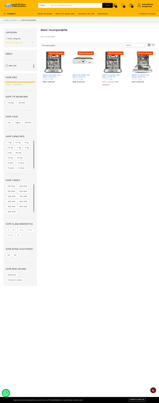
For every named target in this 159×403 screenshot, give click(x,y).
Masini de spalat (45, 14)
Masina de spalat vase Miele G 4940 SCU (140, 76)
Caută (107, 5)
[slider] (6, 82)
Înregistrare (147, 6)
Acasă (5, 20)
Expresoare (103, 14)
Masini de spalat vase (65, 14)
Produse (13, 20)
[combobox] (135, 45)
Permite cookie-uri (137, 399)
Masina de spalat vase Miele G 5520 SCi (51, 76)
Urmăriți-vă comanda (147, 14)
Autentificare (147, 4)
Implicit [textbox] (128, 45)
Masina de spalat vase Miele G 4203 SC (81, 76)
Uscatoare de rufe (86, 14)
